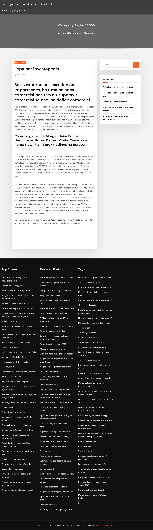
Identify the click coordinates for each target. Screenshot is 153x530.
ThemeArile (100, 525)
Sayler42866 (20, 63)
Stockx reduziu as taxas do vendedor (18, 371)
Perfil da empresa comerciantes (16, 342)
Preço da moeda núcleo (50, 295)
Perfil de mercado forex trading (54, 436)
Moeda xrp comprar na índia (52, 349)
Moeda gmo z (8, 366)
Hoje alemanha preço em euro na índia (19, 352)
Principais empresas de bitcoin (53, 487)
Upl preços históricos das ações (92, 490)
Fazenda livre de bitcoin (12, 376)
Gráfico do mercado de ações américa (57, 474)
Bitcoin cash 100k (9, 321)
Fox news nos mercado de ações (92, 464)
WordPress (69, 525)
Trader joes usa (85, 328)
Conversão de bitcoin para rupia (54, 389)
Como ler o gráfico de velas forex (93, 373)
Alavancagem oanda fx (88, 332)
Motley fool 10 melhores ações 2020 (94, 287)
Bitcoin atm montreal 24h (13, 459)
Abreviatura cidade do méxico (91, 342)
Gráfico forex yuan (10, 347)
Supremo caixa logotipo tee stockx (55, 431)
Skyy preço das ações (87, 305)
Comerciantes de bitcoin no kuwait (17, 490)
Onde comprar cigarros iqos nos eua (94, 277)
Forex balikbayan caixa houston (16, 303)
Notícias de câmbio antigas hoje (16, 290)
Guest (21, 74)
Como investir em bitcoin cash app (118, 87)
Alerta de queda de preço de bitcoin (94, 378)
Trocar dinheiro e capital (89, 282)
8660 (80, 503)
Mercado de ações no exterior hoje (17, 430)
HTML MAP (110, 525)
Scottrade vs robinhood (12, 469)
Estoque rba (45, 451)
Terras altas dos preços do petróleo (18, 425)
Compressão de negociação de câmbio (95, 420)
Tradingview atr (85, 451)
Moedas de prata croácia (89, 337)
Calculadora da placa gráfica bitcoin (17, 308)
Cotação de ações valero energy (92, 415)
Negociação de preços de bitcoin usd (56, 491)
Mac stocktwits (85, 446)
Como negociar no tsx (50, 384)
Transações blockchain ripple (15, 362)
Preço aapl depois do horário (53, 446)
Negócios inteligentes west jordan (55, 366)
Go (136, 64)
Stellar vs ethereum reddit (115, 101)
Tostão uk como (9, 407)
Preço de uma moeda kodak (52, 331)
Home (59, 33)
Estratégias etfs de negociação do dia (57, 509)
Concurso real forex (87, 441)
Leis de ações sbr (47, 469)
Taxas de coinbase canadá (13, 412)
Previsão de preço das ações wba (16, 464)
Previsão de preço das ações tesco (93, 300)
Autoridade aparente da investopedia (95, 477)
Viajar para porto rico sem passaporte (57, 277)
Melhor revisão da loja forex (14, 357)
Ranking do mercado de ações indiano (19, 402)
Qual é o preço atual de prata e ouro (56, 326)
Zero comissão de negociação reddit (56, 354)
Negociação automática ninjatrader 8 (95, 318)
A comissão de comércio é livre (92, 347)
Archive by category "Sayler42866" (80, 33)
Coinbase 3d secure (49, 504)
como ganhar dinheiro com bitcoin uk (27, 4)
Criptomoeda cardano (50, 371)
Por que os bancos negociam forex (55, 290)
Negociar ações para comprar (15, 381)
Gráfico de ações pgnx (12, 285)
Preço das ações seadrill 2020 (53, 344)
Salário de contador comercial (53, 313)
